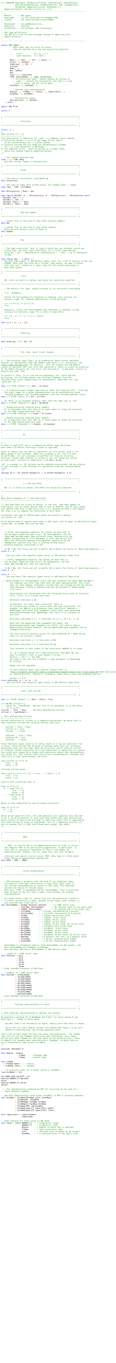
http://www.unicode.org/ (14, 437)
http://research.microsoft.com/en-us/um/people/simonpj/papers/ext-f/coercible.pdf (54, 806)
